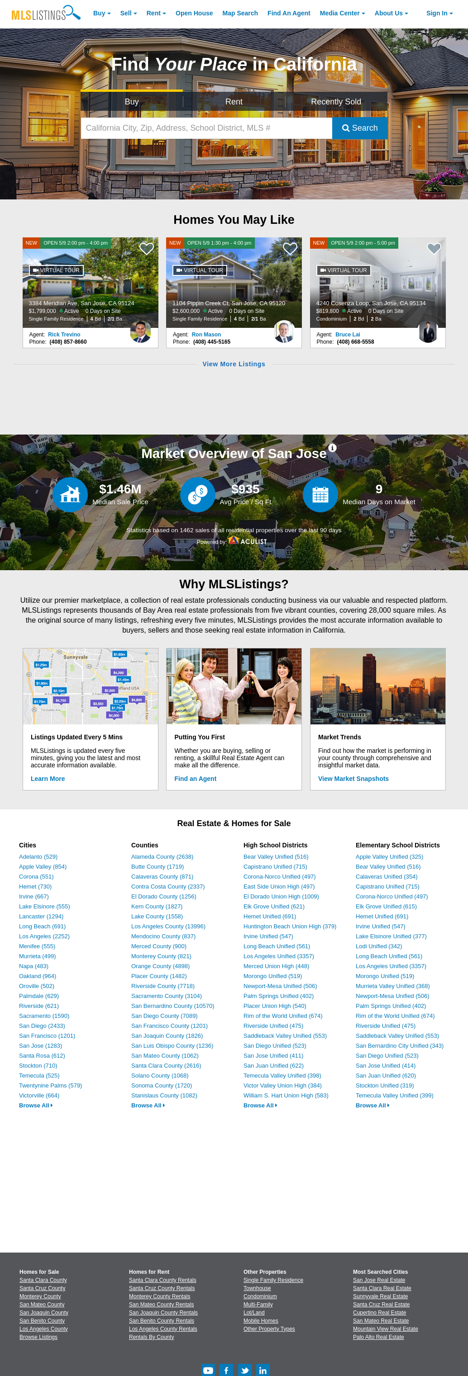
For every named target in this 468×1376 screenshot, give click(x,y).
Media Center (340, 13)
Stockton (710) (38, 1065)
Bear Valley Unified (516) (276, 856)
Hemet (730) (35, 886)
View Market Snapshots (353, 778)
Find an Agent (196, 778)
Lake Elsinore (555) (44, 906)
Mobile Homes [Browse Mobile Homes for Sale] (261, 1321)
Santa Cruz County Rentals (162, 1288)
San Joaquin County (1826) (167, 1035)
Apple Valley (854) (43, 866)
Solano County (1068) (159, 1075)
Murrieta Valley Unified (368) (393, 986)
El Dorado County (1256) (163, 896)
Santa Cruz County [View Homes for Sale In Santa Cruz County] (42, 1288)
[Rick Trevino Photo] (140, 328)
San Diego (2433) (42, 1025)
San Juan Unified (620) (386, 1075)
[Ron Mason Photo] (284, 328)
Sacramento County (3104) (166, 996)
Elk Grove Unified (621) (274, 906)
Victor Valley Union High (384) (283, 1085)
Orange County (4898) (160, 966)
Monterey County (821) (161, 956)
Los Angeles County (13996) (168, 926)
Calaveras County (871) (162, 876)
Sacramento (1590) (44, 1015)
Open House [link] (194, 13)
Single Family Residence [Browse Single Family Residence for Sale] (273, 1280)
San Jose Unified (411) (273, 1055)
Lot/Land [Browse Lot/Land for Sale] (254, 1313)
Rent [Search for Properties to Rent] (234, 101)
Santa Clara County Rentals (162, 1280)
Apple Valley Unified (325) (389, 856)
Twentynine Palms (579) (50, 1085)
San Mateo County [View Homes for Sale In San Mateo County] (41, 1304)
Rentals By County (151, 1337)
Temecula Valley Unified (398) (282, 1075)
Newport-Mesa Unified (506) (280, 986)
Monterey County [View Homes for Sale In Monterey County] (40, 1296)
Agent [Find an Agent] (288, 13)
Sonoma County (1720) (161, 1085)
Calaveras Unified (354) (387, 876)
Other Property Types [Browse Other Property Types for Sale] (269, 1329)
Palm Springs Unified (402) (279, 996)
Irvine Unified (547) (268, 936)
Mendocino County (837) (163, 936)
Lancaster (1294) (41, 916)
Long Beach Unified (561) (277, 946)
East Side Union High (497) (279, 886)
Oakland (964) (37, 976)
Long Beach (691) (42, 926)
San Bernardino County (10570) (173, 1005)
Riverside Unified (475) (273, 1025)
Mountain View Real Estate (385, 1329)
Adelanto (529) (38, 856)
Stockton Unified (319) (385, 1085)
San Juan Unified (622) (274, 1065)
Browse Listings (38, 1337)
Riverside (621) (39, 1005)
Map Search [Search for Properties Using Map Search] (240, 13)
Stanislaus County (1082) (164, 1095)
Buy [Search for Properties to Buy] (132, 101)
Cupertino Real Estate (379, 1313)
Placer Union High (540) (275, 1005)
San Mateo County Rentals (161, 1304)
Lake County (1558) (157, 916)
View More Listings (233, 364)
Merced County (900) (158, 946)
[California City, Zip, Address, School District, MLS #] (206, 128)
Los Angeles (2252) (44, 936)
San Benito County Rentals (161, 1321)
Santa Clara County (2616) (166, 1065)
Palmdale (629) (39, 996)
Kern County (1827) (156, 906)
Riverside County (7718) (163, 986)
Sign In (437, 13)
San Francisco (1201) (47, 1035)
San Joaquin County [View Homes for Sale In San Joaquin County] (43, 1313)
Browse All (36, 1105)
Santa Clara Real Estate (382, 1288)
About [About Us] (389, 13)
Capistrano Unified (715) (275, 866)
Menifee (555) (37, 946)
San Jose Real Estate (379, 1280)
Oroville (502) (36, 986)
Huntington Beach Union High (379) (290, 926)
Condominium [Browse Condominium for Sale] (260, 1296)
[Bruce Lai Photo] (428, 328)
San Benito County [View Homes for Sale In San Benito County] (42, 1321)
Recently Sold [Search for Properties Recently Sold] (336, 101)
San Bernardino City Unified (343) (400, 1045)
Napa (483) (33, 966)
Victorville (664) (39, 1095)
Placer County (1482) (159, 976)
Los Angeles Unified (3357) (279, 956)
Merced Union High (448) (276, 966)
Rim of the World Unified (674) (283, 1015)
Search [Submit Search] (360, 127)
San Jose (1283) (40, 1045)
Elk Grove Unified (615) (386, 906)
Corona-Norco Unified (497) (280, 876)
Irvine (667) (34, 896)
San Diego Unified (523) (275, 1045)
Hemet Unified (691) (270, 916)
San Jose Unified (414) (385, 1065)
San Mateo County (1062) (165, 1055)
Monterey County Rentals (159, 1296)
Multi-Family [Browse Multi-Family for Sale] (258, 1304)
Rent (154, 13)
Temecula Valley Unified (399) (395, 1095)
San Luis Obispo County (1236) (172, 1045)
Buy (99, 13)
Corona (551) (36, 876)
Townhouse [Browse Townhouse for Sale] (257, 1288)
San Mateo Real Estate (381, 1321)
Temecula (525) (39, 1075)
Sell (126, 13)
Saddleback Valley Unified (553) (285, 1035)
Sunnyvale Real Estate (380, 1296)
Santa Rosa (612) (42, 1055)
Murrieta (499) (37, 956)
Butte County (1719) (157, 866)
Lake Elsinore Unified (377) (391, 936)
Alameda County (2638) (162, 856)
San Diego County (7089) (164, 1015)
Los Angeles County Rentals (163, 1329)
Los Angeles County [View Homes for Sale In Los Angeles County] (43, 1329)
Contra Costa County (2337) (168, 886)
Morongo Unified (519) (273, 976)
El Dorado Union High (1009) (281, 896)
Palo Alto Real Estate (378, 1337)
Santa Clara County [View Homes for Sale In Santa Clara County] (43, 1280)
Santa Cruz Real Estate (381, 1304)
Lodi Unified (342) (379, 946)
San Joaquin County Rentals (163, 1313)
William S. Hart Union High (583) (286, 1095)
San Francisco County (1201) (169, 1025)
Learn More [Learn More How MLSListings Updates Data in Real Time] (48, 778)
